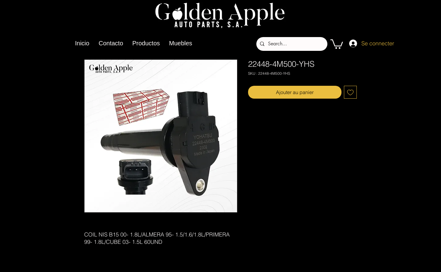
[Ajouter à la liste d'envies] (350, 92)
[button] (336, 43)
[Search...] (291, 44)
